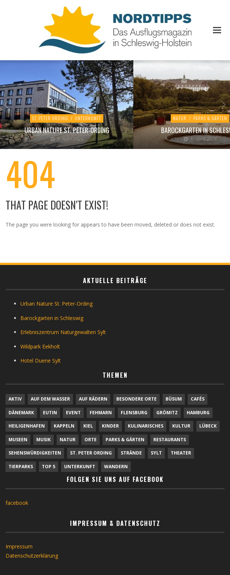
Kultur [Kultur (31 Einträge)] (181, 426)
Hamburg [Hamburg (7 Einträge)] (198, 412)
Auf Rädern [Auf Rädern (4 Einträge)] (93, 399)
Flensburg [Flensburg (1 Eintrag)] (134, 412)
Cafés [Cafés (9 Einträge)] (197, 399)
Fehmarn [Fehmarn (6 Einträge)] (101, 412)
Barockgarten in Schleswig (51, 317)
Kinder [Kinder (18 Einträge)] (110, 426)
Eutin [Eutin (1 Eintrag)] (50, 412)
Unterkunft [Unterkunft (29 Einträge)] (79, 466)
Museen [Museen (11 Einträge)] (18, 439)
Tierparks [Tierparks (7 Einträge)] (21, 466)
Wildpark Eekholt (40, 346)
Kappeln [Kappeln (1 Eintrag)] (64, 426)
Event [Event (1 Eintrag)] (73, 412)
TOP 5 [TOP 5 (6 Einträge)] (48, 466)
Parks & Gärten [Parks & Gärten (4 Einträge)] (125, 439)
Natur (180, 118)
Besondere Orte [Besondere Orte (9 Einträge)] (136, 399)
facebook (17, 502)
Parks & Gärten (210, 118)
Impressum (19, 546)
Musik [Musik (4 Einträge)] (43, 439)
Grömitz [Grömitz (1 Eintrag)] (167, 412)
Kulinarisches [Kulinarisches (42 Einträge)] (145, 426)
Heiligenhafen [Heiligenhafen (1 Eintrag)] (27, 426)
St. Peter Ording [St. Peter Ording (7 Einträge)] (91, 453)
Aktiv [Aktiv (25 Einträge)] (15, 399)
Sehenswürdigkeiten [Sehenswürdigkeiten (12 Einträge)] (35, 453)
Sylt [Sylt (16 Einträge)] (156, 453)
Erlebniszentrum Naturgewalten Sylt (63, 332)
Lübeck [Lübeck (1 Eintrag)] (208, 426)
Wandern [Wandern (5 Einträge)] (116, 466)
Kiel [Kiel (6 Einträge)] (88, 426)
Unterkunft (88, 118)
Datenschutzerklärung (32, 555)
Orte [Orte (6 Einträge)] (90, 439)
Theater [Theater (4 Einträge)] (181, 453)
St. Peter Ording (50, 118)
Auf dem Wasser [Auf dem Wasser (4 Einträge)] (50, 399)
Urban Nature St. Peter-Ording (66, 130)
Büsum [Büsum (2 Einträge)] (174, 399)
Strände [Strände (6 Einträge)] (131, 453)
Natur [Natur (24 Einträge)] (68, 439)
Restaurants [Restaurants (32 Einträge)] (169, 439)
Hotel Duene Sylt (40, 360)
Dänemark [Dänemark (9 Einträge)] (21, 412)
